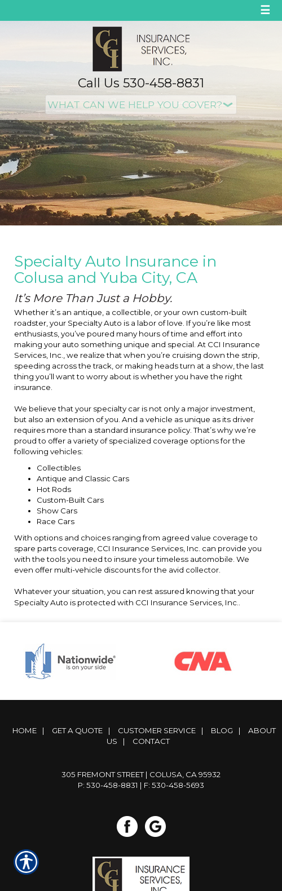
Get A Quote (77, 730)
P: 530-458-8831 (108, 785)
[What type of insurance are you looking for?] (141, 104)
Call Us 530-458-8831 (141, 83)
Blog (222, 730)
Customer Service (157, 730)
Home (24, 730)
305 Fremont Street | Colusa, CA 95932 (141, 774)
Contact (151, 741)
